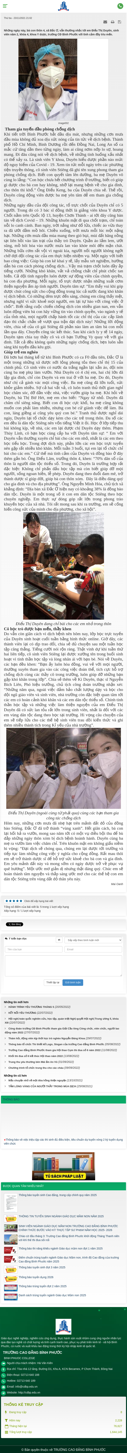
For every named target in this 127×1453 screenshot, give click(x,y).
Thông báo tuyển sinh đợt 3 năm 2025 (42, 1266)
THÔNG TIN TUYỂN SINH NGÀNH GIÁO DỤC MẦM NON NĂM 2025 (61, 1215)
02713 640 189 (26, 1379)
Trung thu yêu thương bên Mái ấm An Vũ (33, 1060)
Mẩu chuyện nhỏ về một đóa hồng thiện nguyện (37, 1079)
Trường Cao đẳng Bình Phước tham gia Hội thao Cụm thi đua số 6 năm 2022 (54, 1049)
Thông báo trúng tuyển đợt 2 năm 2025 (43, 1285)
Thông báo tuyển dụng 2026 (36, 1276)
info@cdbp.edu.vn (26, 1385)
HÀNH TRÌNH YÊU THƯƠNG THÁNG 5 (31, 1005)
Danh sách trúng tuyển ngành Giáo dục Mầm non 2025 (52, 1294)
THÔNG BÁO (11, 1098)
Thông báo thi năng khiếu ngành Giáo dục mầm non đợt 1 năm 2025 (61, 1247)
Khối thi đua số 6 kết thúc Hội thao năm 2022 (35, 1054)
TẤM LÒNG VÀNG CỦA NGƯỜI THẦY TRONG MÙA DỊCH (42, 1085)
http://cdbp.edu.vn (29, 1391)
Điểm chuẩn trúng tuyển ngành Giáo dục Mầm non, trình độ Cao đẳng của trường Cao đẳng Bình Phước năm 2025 (69, 1258)
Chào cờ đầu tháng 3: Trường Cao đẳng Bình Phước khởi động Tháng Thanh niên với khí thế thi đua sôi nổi (69, 1236)
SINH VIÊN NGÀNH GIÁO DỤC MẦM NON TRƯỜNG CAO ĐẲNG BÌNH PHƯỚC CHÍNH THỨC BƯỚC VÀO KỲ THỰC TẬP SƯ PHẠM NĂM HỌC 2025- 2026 (68, 1226)
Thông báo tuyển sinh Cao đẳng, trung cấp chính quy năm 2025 (58, 1193)
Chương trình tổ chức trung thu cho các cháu (36, 1066)
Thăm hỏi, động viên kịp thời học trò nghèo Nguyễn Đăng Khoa (46, 1037)
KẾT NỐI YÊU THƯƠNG (22, 1011)
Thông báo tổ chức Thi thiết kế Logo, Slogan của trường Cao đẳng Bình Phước (56, 1043)
